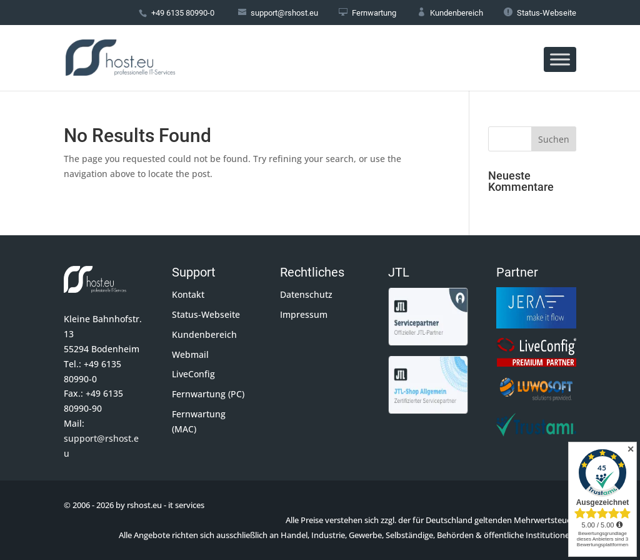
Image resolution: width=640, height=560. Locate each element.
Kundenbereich (450, 13)
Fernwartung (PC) (208, 394)
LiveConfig (193, 374)
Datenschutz (306, 294)
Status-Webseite (540, 13)
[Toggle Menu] (560, 59)
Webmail (190, 354)
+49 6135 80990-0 (182, 13)
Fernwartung (367, 13)
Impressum (304, 314)
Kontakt (188, 294)
